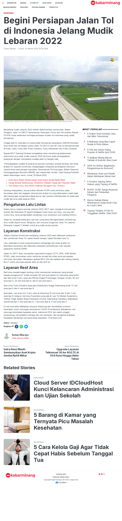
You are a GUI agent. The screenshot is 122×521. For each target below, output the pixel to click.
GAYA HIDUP (46, 3)
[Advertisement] (61, 26)
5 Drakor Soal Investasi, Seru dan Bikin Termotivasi (101, 168)
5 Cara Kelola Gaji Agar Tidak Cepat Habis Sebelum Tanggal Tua (73, 486)
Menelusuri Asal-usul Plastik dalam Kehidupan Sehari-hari (101, 208)
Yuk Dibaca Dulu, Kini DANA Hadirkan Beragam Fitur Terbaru (36, 219)
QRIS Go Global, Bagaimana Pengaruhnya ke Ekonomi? (101, 200)
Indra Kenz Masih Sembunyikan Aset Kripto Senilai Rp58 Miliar (36, 213)
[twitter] (26, 360)
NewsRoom (11, 3)
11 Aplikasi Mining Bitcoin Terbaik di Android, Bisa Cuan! (102, 192)
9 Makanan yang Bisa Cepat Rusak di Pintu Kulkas (101, 176)
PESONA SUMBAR (38, 7)
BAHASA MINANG (9, 7)
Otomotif (34, 3)
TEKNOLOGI (53, 7)
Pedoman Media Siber (61, 510)
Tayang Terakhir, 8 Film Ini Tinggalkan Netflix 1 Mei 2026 (102, 245)
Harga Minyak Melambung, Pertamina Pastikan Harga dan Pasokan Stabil (41, 216)
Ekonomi (59, 3)
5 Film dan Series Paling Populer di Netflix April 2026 (101, 184)
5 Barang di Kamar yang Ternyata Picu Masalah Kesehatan (65, 454)
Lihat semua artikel (20, 371)
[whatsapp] (21, 360)
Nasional (24, 7)
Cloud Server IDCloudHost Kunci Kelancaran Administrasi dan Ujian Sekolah (74, 422)
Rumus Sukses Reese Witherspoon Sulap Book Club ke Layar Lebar (102, 236)
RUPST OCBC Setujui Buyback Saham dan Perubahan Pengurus (102, 225)
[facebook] (16, 360)
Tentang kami (61, 507)
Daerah (23, 3)
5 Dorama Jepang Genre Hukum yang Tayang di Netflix (102, 216)
